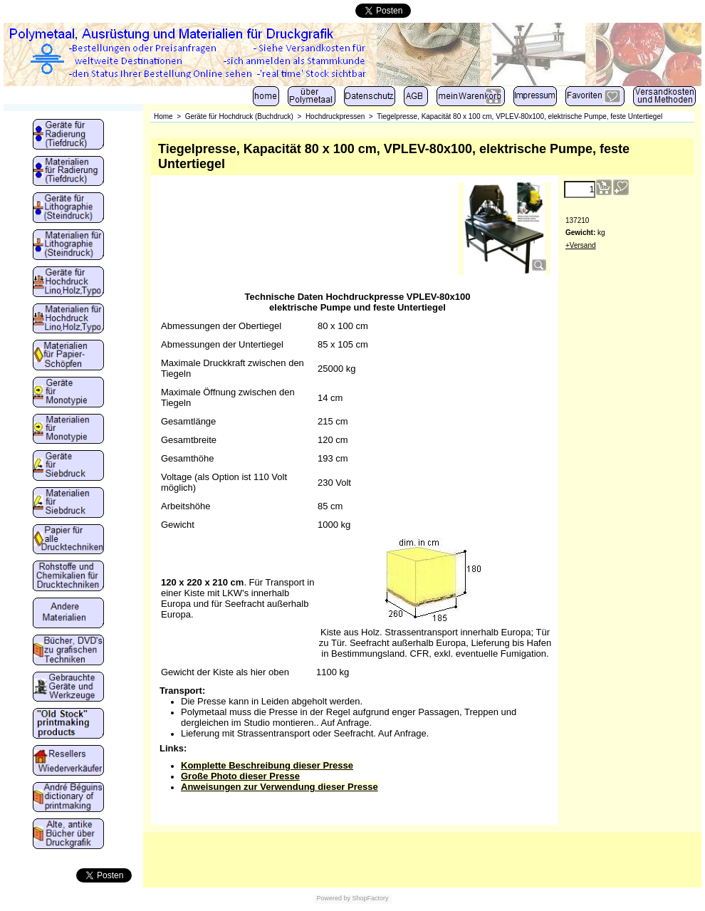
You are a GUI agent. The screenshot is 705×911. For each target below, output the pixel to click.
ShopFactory (369, 898)
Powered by (333, 898)
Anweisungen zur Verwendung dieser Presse (279, 786)
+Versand (580, 245)
